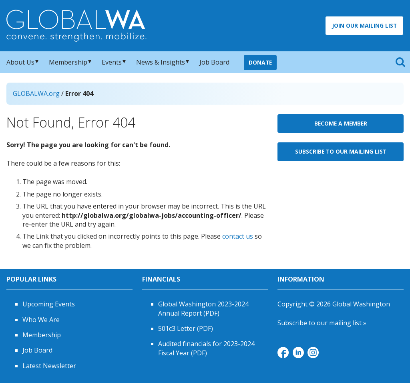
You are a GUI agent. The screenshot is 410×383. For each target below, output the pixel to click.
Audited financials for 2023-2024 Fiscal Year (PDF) (206, 348)
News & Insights (160, 62)
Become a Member (340, 123)
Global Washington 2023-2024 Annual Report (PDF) (203, 308)
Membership (68, 62)
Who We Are (41, 319)
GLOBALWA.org (36, 93)
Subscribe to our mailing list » (321, 322)
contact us (237, 236)
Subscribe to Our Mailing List (340, 151)
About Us (20, 62)
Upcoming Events (48, 304)
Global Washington (361, 304)
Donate (260, 62)
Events (112, 62)
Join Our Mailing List (364, 25)
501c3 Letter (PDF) (185, 328)
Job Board (214, 62)
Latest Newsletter (49, 365)
